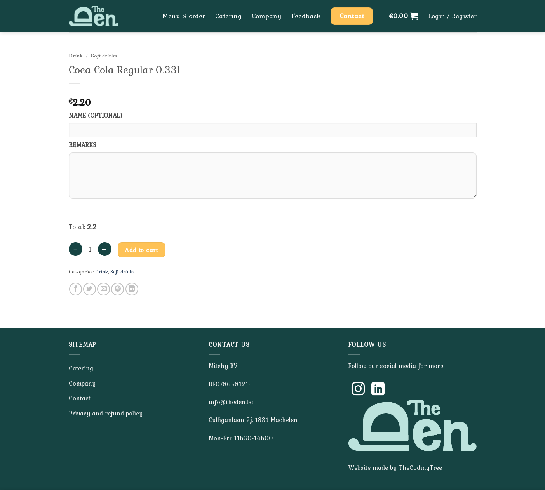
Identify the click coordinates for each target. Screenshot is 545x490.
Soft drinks (104, 55)
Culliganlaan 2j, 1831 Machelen (253, 419)
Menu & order (183, 16)
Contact (80, 398)
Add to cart (141, 249)
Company (266, 16)
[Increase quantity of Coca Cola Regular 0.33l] (104, 249)
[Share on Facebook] (75, 289)
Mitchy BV (223, 365)
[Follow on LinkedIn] (378, 389)
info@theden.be (231, 402)
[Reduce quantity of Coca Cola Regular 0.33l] (75, 249)
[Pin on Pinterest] (117, 289)
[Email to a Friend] (103, 289)
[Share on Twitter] (89, 289)
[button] (403, 15)
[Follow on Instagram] (358, 389)
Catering (228, 16)
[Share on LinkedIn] (131, 289)
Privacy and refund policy (106, 413)
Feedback (305, 16)
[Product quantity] (90, 250)
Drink (76, 55)
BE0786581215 (230, 384)
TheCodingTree (420, 467)
